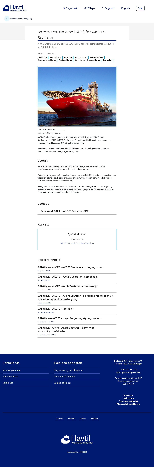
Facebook (59, 419)
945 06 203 (65, 243)
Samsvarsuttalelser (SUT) (18, 18)
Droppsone (128, 395)
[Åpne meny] (150, 8)
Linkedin (71, 419)
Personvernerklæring (128, 401)
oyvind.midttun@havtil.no (82, 243)
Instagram (94, 419)
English (127, 8)
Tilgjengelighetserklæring (128, 404)
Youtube (83, 419)
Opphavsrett (128, 398)
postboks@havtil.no (131, 372)
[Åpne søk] (140, 8)
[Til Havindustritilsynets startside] (15, 8)
